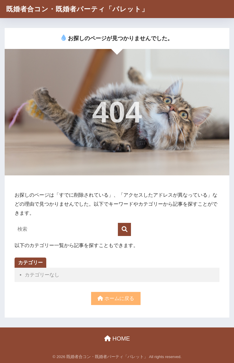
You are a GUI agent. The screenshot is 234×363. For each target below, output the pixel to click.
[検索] (124, 229)
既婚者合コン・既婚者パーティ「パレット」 (77, 9)
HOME (117, 338)
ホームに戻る (116, 298)
